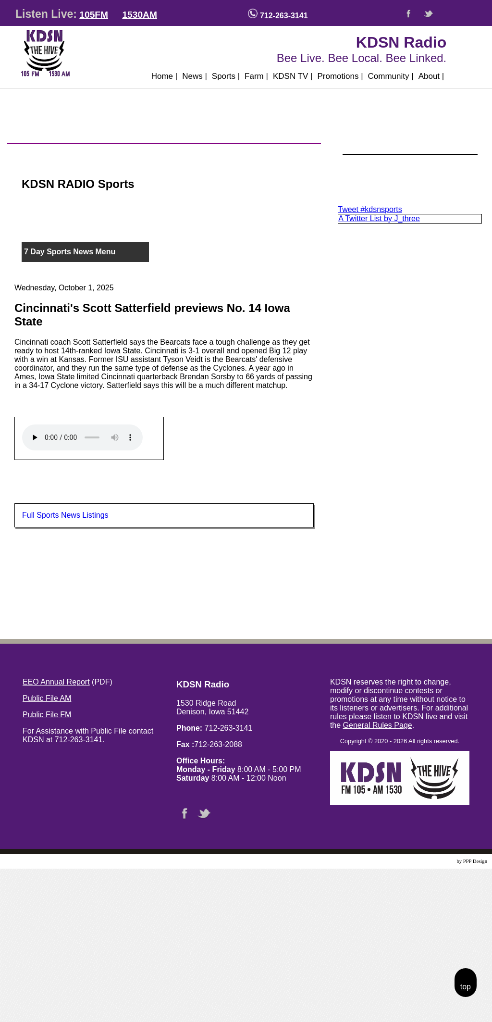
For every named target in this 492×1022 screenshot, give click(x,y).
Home (164, 76)
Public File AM (47, 698)
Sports (226, 76)
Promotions (340, 76)
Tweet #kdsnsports (370, 209)
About (431, 76)
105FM (93, 15)
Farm (256, 76)
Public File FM (47, 714)
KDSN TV (293, 76)
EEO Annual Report (56, 682)
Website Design (439, 861)
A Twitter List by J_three (379, 218)
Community (391, 76)
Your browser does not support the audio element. (82, 437)
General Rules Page (377, 725)
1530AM (139, 15)
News (194, 76)
